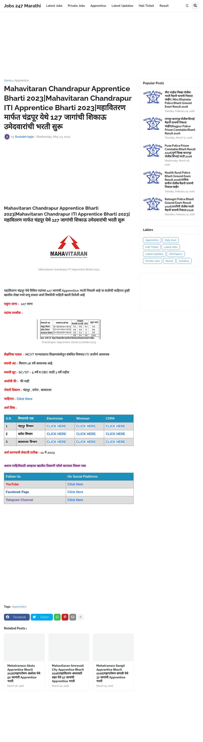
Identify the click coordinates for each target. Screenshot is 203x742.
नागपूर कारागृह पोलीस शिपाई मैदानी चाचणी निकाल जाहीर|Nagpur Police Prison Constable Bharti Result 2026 (180, 126)
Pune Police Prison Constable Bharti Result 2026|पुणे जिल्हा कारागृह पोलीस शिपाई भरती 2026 (180, 151)
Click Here (25, 399)
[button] (187, 6)
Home (8, 80)
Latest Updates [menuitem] (122, 6)
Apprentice (21, 80)
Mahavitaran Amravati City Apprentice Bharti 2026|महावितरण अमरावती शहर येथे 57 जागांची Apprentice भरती (68, 673)
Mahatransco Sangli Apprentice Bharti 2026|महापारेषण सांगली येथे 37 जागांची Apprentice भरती (112, 673)
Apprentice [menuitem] (98, 6)
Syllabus (184, 260)
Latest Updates (154, 253)
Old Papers (175, 253)
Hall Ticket (151, 247)
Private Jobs (152, 260)
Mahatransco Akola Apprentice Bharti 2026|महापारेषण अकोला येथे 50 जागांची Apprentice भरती (23, 673)
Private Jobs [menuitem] (76, 6)
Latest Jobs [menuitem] (54, 6)
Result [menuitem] (164, 6)
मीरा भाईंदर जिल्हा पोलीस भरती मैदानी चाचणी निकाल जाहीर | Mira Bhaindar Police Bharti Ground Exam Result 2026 (178, 99)
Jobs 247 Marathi (22, 5)
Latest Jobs (170, 247)
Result (169, 260)
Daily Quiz (170, 240)
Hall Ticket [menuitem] (146, 6)
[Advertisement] (101, 45)
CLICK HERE (56, 426)
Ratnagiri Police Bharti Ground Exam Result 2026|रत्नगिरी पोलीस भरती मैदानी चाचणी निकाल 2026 (179, 205)
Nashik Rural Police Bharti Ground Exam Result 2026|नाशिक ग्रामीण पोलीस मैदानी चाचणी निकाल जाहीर (179, 180)
